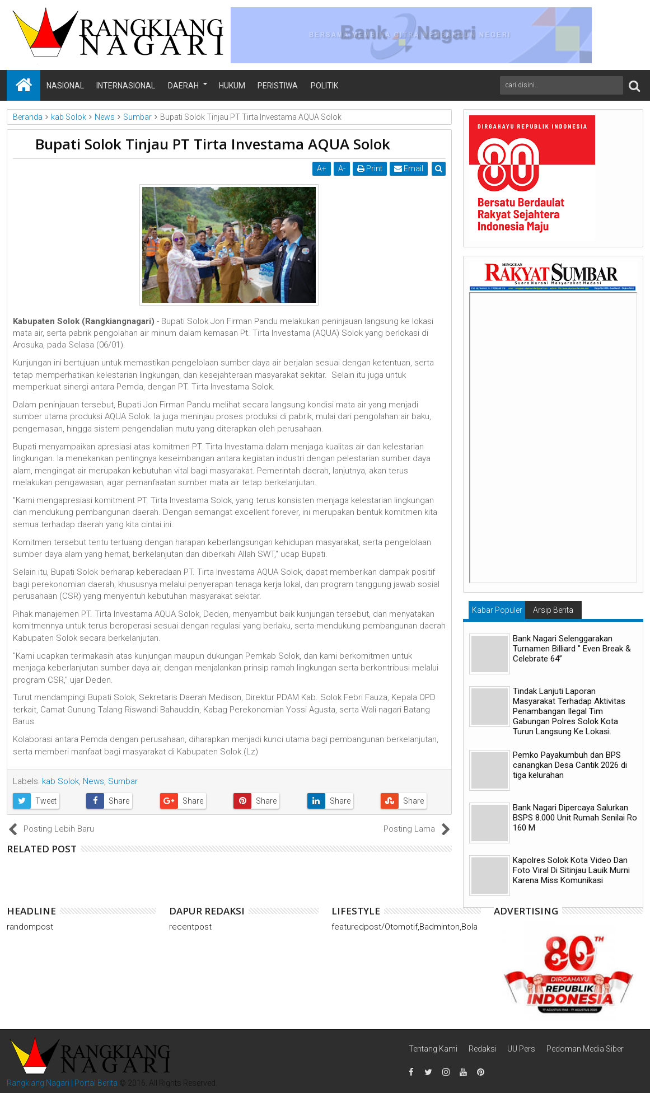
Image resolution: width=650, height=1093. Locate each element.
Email (408, 168)
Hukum (232, 85)
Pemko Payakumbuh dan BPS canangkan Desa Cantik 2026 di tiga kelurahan (570, 765)
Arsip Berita (553, 610)
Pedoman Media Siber (585, 1048)
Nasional (65, 85)
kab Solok (60, 781)
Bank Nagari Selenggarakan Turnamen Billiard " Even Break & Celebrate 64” (572, 649)
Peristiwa (278, 85)
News (93, 781)
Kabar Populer (497, 610)
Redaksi (483, 1048)
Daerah (183, 85)
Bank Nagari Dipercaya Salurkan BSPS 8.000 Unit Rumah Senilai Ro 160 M (575, 818)
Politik (324, 85)
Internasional (125, 85)
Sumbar (123, 781)
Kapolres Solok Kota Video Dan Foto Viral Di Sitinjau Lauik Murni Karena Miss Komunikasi (571, 870)
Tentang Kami (433, 1048)
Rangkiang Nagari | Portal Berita (62, 1082)
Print (369, 168)
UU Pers (521, 1048)
